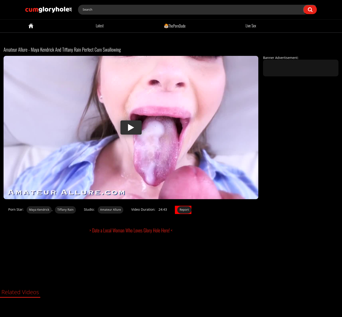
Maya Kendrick (39, 210)
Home (31, 26)
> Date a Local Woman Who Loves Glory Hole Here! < (131, 230)
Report (184, 210)
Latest (99, 26)
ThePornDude (175, 26)
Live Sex (251, 26)
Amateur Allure (110, 210)
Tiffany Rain (65, 210)
